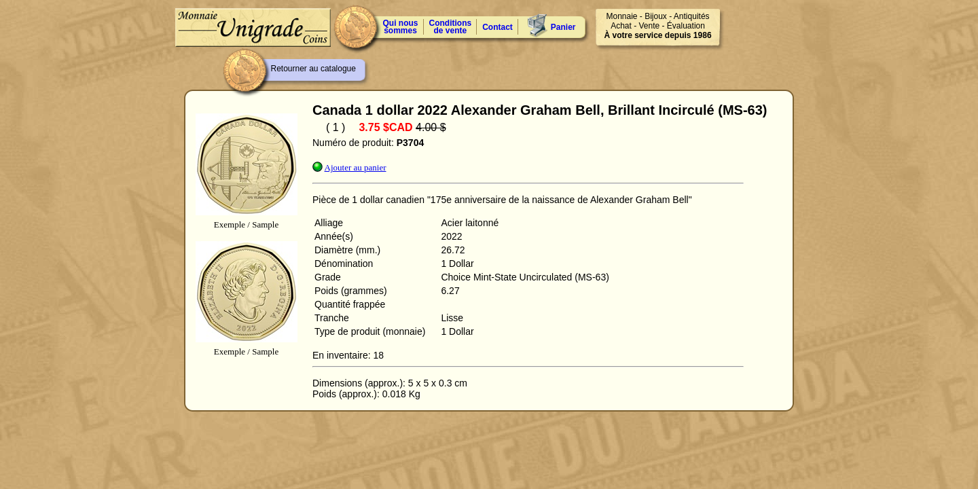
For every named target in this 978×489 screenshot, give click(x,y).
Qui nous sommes (400, 26)
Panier (563, 27)
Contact (497, 27)
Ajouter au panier (355, 167)
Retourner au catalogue (313, 68)
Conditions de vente (450, 26)
